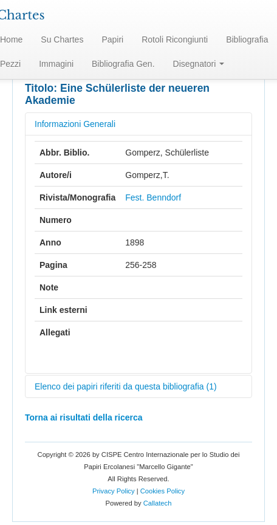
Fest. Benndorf (153, 197)
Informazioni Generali (75, 124)
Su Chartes (62, 39)
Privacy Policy (113, 491)
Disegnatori (199, 64)
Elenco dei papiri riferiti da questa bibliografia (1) (126, 386)
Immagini (56, 64)
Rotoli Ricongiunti (175, 39)
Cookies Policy (162, 491)
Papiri (112, 39)
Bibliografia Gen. (123, 64)
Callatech (157, 503)
